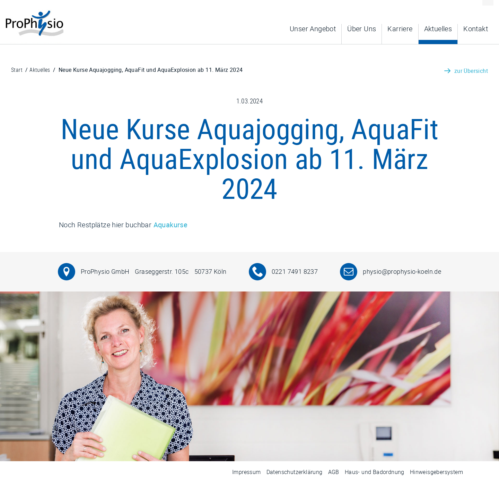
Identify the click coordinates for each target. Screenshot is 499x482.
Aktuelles (438, 28)
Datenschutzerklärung (294, 472)
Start (17, 70)
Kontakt (475, 28)
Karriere (399, 28)
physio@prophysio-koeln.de (402, 271)
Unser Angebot (313, 28)
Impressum (246, 472)
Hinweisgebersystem (436, 472)
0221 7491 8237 (295, 271)
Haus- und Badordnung (374, 472)
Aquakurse (171, 224)
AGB (333, 472)
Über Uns (361, 28)
